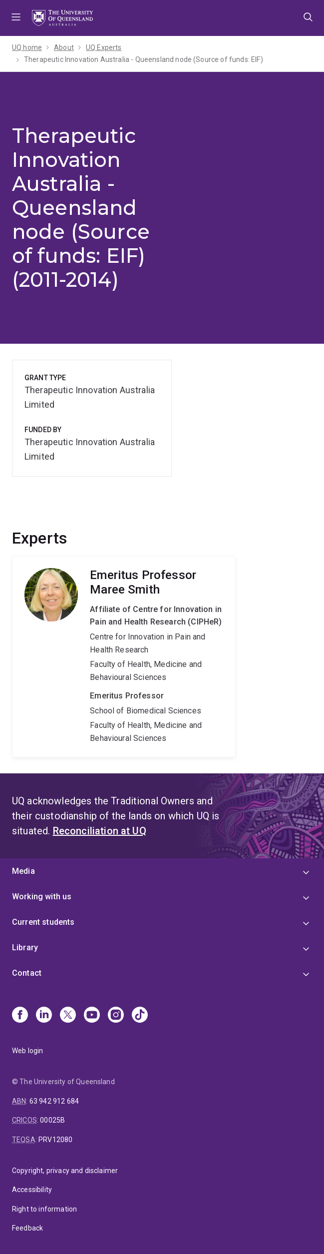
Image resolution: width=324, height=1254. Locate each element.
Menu (16, 18)
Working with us (41, 896)
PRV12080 (55, 1140)
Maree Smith (123, 656)
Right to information (44, 1209)
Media (23, 871)
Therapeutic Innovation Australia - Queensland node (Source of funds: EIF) (143, 59)
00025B (52, 1120)
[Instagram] (116, 1016)
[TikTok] (140, 1016)
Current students (43, 922)
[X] (68, 1016)
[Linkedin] (44, 1016)
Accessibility (32, 1190)
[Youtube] (92, 1016)
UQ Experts (104, 47)
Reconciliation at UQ (99, 831)
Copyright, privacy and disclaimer (65, 1171)
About (64, 47)
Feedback (27, 1228)
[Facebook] (20, 1016)
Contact (26, 973)
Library (25, 947)
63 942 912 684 (54, 1101)
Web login (27, 1051)
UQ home (27, 47)
